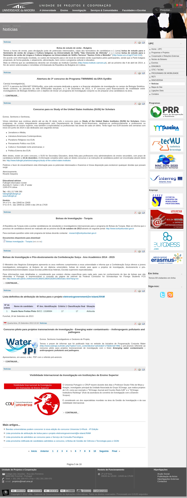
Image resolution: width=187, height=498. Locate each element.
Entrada (6, 26)
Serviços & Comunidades (104, 10)
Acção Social (163, 474)
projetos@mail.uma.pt (22, 481)
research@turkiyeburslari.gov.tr (82, 233)
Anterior (44, 451)
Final (114, 451)
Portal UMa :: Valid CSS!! (34, 491)
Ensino (64, 10)
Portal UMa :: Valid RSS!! (51, 491)
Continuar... (12, 96)
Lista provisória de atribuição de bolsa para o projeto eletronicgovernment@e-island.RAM (48, 433)
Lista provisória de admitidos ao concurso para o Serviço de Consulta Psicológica (44, 437)
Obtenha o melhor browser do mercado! (100, 491)
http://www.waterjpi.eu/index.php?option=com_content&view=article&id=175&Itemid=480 (80, 346)
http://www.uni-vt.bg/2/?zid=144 (127, 55)
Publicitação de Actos (167, 476)
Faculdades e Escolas (134, 10)
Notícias (7, 42)
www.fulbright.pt (9, 196)
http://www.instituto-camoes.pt (92, 63)
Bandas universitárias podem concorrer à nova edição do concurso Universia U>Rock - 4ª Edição (52, 429)
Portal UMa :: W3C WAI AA (67, 491)
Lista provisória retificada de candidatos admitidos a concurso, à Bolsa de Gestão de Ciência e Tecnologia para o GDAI (62, 441)
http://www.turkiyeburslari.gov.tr (120, 228)
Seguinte (104, 451)
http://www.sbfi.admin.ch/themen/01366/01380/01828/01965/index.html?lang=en (43, 279)
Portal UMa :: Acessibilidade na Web (6, 491)
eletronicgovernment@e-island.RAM (84, 296)
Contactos (162, 481)
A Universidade (48, 10)
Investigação (79, 10)
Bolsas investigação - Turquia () (22, 241)
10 (95, 451)
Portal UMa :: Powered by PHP (84, 491)
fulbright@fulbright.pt (12, 194)
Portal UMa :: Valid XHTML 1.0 (18, 491)
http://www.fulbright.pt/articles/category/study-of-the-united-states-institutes (39, 160)
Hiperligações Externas (168, 479)
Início (34, 451)
